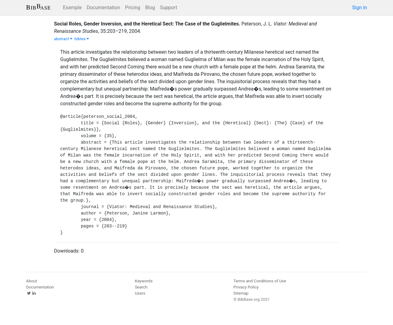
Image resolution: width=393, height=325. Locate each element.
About (31, 281)
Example (72, 7)
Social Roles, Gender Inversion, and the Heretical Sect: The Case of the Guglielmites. (147, 24)
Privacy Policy (246, 287)
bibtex (82, 39)
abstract (63, 39)
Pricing (132, 7)
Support (168, 7)
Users (140, 293)
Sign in (359, 7)
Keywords (144, 281)
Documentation (103, 7)
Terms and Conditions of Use (259, 281)
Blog (150, 7)
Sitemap (240, 293)
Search (141, 287)
